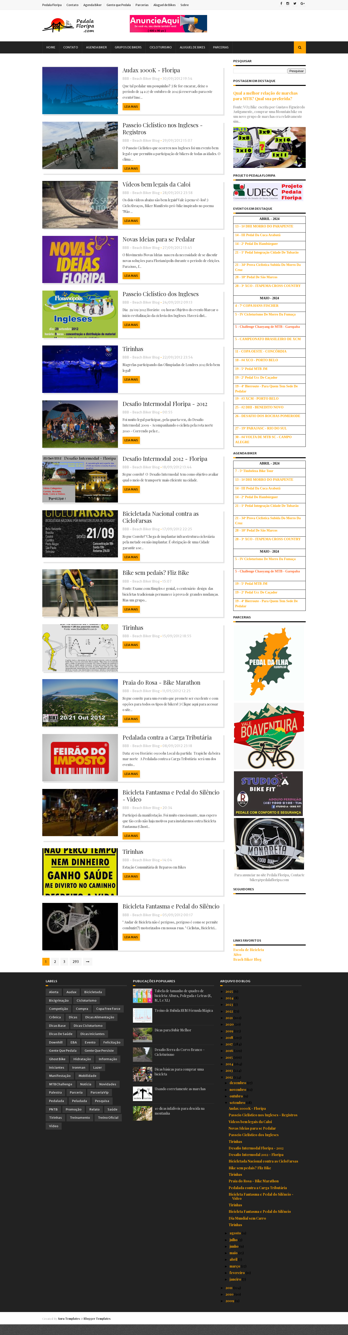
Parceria (76, 1103)
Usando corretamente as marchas (180, 1099)
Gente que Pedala (122, 5)
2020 (229, 1035)
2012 (229, 1087)
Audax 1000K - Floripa (147, 70)
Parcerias (145, 5)
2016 (229, 1061)
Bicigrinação (59, 1011)
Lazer (97, 1078)
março (235, 1276)
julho (234, 1250)
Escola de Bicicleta (245, 949)
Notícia (85, 1095)
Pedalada (56, 1111)
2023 (229, 1015)
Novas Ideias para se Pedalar (155, 241)
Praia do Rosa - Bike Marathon (158, 690)
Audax (71, 1003)
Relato (94, 1120)
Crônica (55, 1028)
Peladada (79, 1111)
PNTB (53, 1120)
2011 (229, 1298)
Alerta (53, 1003)
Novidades (107, 1095)
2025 (229, 1001)
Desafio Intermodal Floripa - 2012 (162, 408)
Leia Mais (127, 101)
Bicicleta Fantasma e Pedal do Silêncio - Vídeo (167, 804)
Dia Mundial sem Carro (247, 1228)
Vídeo (53, 1136)
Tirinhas (129, 352)
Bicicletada (93, 1003)
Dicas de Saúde (60, 1044)
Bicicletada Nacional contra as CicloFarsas (157, 522)
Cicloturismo (164, 47)
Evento (90, 1053)
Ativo (234, 954)
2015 (229, 1067)
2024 (229, 1008)
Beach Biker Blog (244, 959)
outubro (237, 1106)
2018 (229, 1048)
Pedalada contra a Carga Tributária (164, 745)
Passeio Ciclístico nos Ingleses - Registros (159, 129)
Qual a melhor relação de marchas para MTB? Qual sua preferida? (262, 95)
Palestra (55, 1103)
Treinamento (80, 1128)
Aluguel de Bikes (168, 5)
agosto (236, 1243)
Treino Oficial (108, 1128)
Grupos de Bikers (131, 47)
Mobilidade (87, 1086)
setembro (238, 1113)
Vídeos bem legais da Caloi (152, 185)
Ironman (78, 1078)
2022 (229, 1021)
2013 (229, 1081)
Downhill (56, 1053)
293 (79, 972)
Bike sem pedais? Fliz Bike (151, 578)
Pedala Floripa (55, 5)
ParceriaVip (100, 1103)
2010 (229, 1304)
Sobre (188, 5)
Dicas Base (57, 1036)
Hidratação (82, 1069)
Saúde (112, 1120)
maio (234, 1263)
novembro (238, 1100)
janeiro (236, 1290)
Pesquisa (102, 1111)
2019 (229, 1041)
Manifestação (60, 1086)
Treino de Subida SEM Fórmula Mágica (184, 1021)
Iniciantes (56, 1078)
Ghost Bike (57, 1069)
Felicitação (111, 1053)
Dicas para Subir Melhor (173, 1040)
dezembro (238, 1093)
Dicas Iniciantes (92, 1044)
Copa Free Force (108, 1019)
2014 (229, 1074)
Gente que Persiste (99, 1061)
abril (234, 1270)
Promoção (73, 1120)
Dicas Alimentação (99, 1028)
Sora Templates (72, 1329)
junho (234, 1256)
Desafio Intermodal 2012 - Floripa (162, 463)
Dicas (73, 1028)
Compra (82, 1019)
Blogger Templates (100, 1329)
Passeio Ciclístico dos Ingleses (156, 296)
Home (54, 47)
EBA (74, 1053)
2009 (230, 1311)
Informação (108, 1069)
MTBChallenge (60, 1095)
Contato (76, 5)
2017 (229, 1054)
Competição (58, 1019)
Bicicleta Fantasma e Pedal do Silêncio (167, 916)
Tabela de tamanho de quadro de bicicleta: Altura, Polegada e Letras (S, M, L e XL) (183, 1006)
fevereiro (238, 1283)
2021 (229, 1028)
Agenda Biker (96, 5)
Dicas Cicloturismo (88, 1036)
